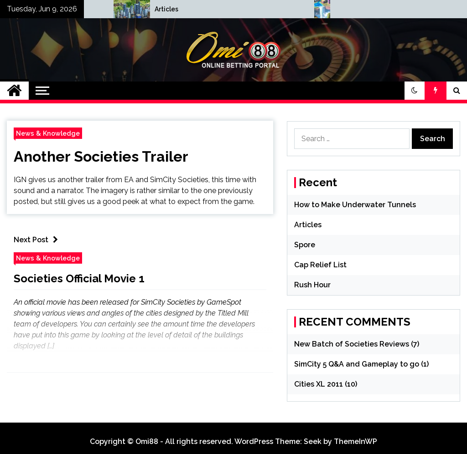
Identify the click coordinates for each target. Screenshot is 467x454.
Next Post (38, 239)
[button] (415, 91)
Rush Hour (312, 285)
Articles (308, 224)
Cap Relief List (320, 264)
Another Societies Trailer (101, 156)
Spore (304, 244)
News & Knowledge (48, 133)
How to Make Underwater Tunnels (167, 9)
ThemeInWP (355, 441)
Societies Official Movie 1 (79, 278)
